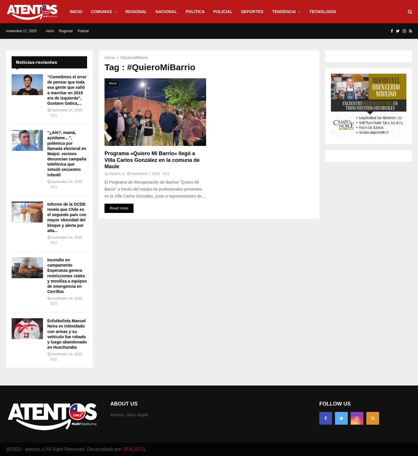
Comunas (101, 11)
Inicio (76, 11)
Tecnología (322, 11)
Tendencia (284, 11)
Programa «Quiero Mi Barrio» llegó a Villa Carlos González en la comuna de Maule (152, 160)
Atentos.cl (116, 174)
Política (195, 11)
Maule (113, 83)
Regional (136, 11)
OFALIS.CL (134, 449)
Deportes (252, 11)
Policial (222, 11)
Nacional (166, 11)
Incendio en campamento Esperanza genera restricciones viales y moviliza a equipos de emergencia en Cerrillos (67, 276)
